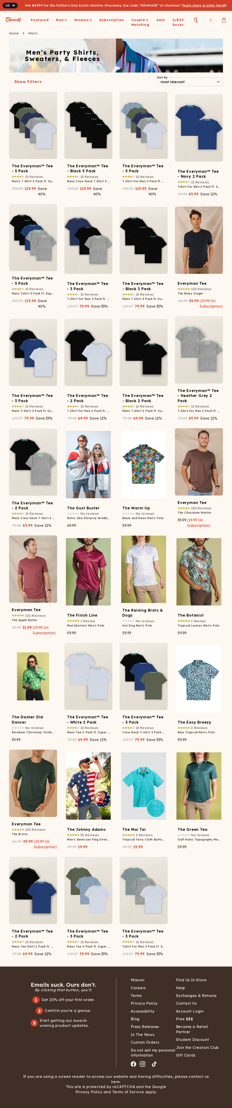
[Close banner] (225, 5)
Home (14, 33)
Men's (33, 33)
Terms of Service (127, 1092)
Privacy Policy (89, 1092)
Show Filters (28, 81)
